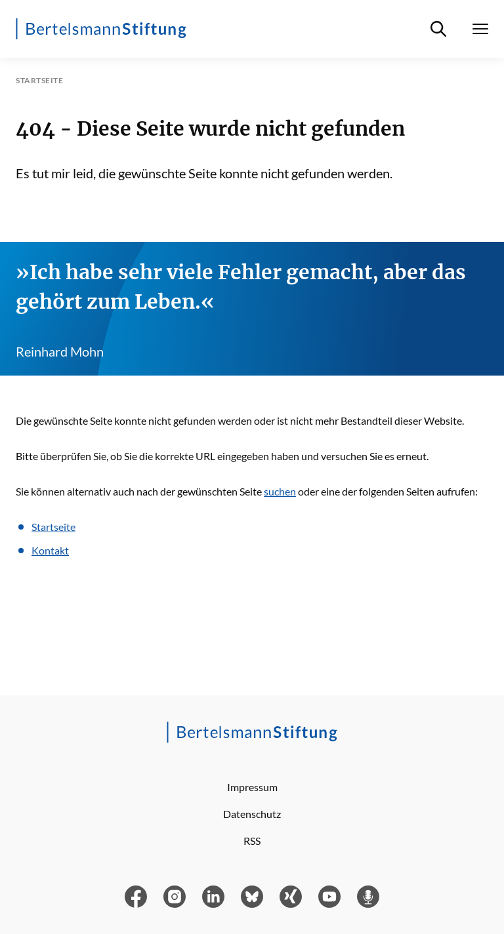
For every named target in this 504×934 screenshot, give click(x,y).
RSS (252, 840)
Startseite (53, 526)
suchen (280, 491)
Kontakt (50, 550)
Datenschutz (252, 814)
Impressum (252, 787)
